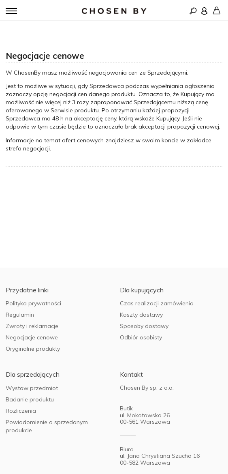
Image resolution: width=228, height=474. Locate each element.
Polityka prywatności (33, 303)
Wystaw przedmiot (32, 388)
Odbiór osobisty (141, 337)
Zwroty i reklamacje (32, 326)
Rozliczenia (21, 410)
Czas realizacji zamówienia (157, 303)
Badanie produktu (30, 399)
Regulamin (20, 314)
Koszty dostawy (141, 314)
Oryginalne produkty (33, 348)
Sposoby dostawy (144, 326)
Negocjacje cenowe (32, 337)
